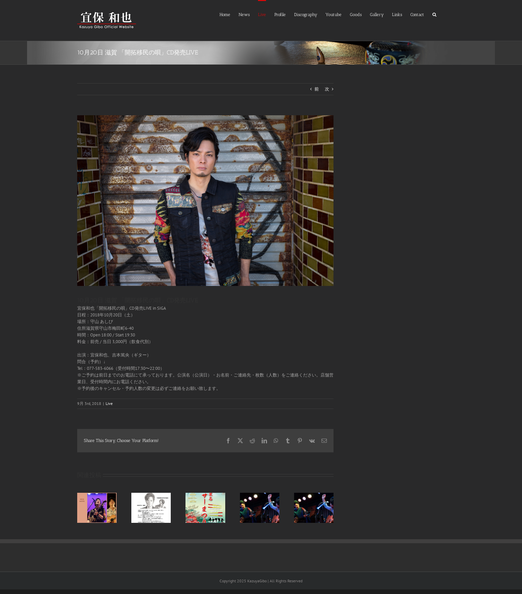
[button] (434, 14)
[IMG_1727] (205, 200)
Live (109, 403)
